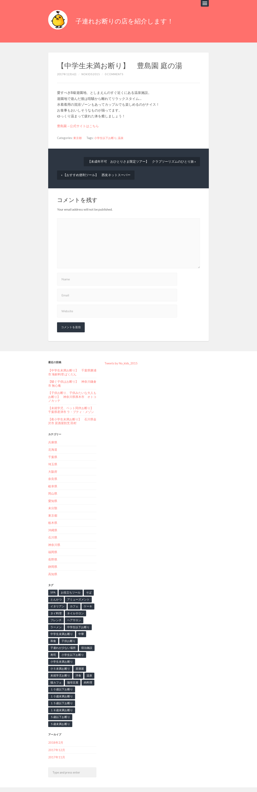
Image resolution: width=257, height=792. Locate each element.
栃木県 (52, 515)
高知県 (52, 566)
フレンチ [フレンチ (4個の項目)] (55, 612)
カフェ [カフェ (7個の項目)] (73, 598)
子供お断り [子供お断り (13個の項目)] (56, 633)
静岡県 (52, 559)
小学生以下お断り (107, 135)
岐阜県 (52, 479)
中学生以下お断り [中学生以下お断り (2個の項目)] (76, 619)
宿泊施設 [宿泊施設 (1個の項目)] (55, 640)
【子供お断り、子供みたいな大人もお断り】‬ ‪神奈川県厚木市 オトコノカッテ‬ (72, 390)
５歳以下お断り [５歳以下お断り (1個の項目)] (59, 709)
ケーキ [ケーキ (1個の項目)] (86, 598)
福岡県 (52, 545)
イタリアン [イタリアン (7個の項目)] (56, 598)
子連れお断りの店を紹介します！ (129, 20)
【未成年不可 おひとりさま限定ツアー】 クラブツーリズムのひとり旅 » (142, 159)
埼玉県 (52, 457)
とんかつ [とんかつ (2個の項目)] (55, 592)
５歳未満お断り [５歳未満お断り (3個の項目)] (83, 709)
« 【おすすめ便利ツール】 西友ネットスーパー (96, 173)
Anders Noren (191, 782)
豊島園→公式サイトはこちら (79, 123)
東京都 (77, 135)
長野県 (52, 552)
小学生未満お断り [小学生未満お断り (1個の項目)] (60, 653)
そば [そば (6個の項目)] (87, 585)
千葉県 (52, 450)
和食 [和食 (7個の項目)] (90, 626)
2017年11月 (56, 743)
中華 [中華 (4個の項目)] (79, 626)
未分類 (52, 501)
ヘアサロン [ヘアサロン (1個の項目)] (72, 612)
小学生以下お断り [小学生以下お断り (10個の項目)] (60, 647)
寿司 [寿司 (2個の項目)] (68, 640)
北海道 (52, 443)
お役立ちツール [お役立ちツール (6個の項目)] (70, 585)
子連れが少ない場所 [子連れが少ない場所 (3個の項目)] (80, 633)
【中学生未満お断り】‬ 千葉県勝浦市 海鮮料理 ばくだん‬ (72, 366)
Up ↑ (206, 782)
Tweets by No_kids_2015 (120, 357)
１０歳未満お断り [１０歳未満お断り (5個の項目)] (60, 688)
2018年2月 (55, 728)
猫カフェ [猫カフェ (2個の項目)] (55, 674)
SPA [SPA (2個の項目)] (52, 585)
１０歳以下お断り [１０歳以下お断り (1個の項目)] (60, 681)
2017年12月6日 (67, 72)
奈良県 (52, 472)
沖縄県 (52, 523)
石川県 (52, 530)
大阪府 (52, 464)
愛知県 (52, 494)
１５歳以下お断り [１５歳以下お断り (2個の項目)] (60, 695)
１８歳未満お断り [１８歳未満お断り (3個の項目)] (60, 702)
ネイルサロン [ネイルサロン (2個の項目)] (74, 605)
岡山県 (52, 486)
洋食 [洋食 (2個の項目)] (76, 667)
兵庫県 (52, 435)
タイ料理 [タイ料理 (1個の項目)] (55, 605)
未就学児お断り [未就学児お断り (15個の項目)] (59, 667)
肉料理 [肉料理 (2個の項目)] (86, 674)
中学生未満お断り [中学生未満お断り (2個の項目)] (60, 626)
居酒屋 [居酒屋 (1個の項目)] (78, 660)
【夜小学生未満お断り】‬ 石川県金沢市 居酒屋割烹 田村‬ (72, 414)
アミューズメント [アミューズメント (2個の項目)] (76, 592)
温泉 (123, 135)
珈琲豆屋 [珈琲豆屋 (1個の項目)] (71, 674)
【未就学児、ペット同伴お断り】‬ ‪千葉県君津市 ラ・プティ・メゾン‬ (72, 403)
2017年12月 (56, 736)
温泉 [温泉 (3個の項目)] (87, 667)
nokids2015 (92, 72)
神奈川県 (54, 537)
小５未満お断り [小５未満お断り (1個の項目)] (59, 660)
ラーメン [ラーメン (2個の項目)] (55, 619)
